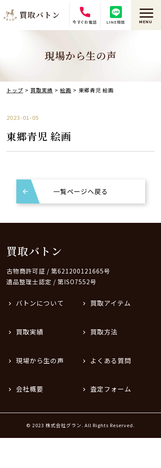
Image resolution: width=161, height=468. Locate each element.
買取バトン (34, 250)
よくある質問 (110, 360)
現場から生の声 (40, 360)
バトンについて (40, 302)
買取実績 (29, 331)
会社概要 (29, 388)
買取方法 (104, 331)
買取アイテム (110, 302)
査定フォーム (110, 388)
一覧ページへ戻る (80, 191)
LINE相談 (115, 15)
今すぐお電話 (85, 15)
